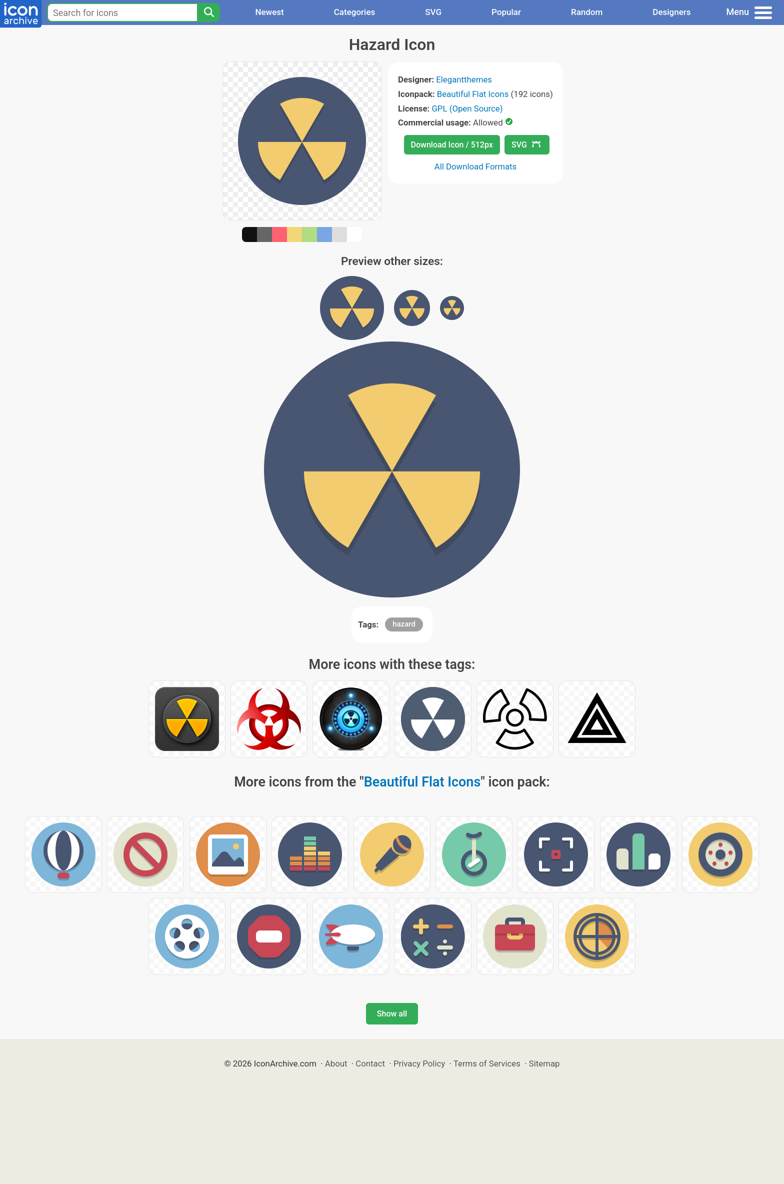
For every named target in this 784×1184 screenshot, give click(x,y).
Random (586, 12)
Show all (392, 1013)
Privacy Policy (419, 1063)
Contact (370, 1063)
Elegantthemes (464, 79)
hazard (404, 624)
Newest (269, 12)
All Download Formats (475, 167)
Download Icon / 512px (452, 145)
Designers (671, 12)
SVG (433, 12)
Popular (506, 12)
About (336, 1063)
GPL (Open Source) (467, 109)
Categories (355, 12)
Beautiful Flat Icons (473, 94)
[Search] (208, 12)
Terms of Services (487, 1063)
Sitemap (544, 1063)
